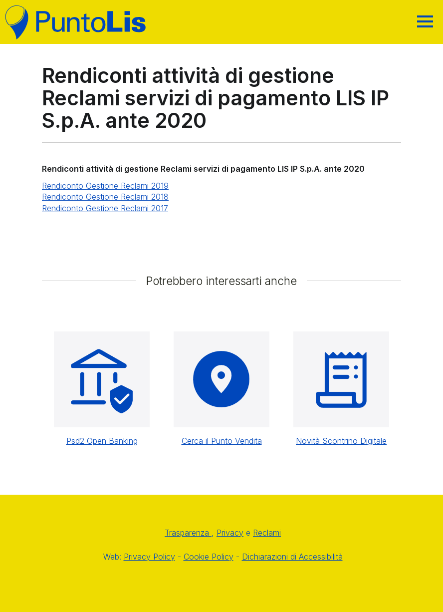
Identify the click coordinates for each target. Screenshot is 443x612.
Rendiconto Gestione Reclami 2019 (105, 186)
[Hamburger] (425, 21)
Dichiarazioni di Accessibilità (292, 557)
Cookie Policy (208, 557)
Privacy (230, 533)
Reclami (267, 533)
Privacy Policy (149, 557)
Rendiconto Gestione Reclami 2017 (105, 208)
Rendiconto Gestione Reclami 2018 (105, 197)
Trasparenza (188, 533)
